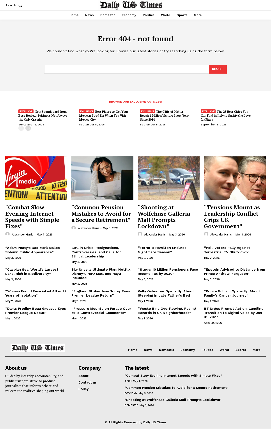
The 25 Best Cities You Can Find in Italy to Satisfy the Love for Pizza (226, 118)
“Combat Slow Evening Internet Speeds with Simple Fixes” (32, 219)
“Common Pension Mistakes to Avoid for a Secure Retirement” (101, 216)
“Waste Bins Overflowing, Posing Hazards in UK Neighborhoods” (167, 313)
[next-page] (28, 130)
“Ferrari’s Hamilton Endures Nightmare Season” (162, 252)
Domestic (131, 407)
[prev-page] (21, 130)
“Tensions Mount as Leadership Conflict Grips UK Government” (232, 219)
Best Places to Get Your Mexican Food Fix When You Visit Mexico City (103, 118)
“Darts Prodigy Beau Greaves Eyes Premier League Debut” (35, 313)
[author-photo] (8, 236)
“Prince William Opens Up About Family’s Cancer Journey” (232, 295)
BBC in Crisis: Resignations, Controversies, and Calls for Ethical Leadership (96, 254)
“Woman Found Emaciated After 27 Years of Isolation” (36, 295)
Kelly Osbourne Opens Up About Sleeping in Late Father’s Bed (166, 295)
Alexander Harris (22, 236)
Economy (130, 395)
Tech (127, 383)
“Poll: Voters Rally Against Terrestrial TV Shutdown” (227, 252)
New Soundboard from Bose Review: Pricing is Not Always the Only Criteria (42, 118)
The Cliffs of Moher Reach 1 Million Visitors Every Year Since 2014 (164, 118)
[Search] (217, 71)
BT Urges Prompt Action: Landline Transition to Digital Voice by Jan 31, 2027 (234, 315)
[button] (14, 5)
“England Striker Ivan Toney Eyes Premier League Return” (100, 295)
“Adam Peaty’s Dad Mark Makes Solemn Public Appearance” (32, 252)
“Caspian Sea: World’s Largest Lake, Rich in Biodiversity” (31, 274)
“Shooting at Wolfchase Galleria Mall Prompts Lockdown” (164, 219)
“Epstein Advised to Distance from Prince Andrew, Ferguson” (234, 274)
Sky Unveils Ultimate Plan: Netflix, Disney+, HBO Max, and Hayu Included (101, 276)
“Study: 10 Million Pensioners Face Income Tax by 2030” (168, 274)
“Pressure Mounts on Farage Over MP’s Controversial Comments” (101, 313)
